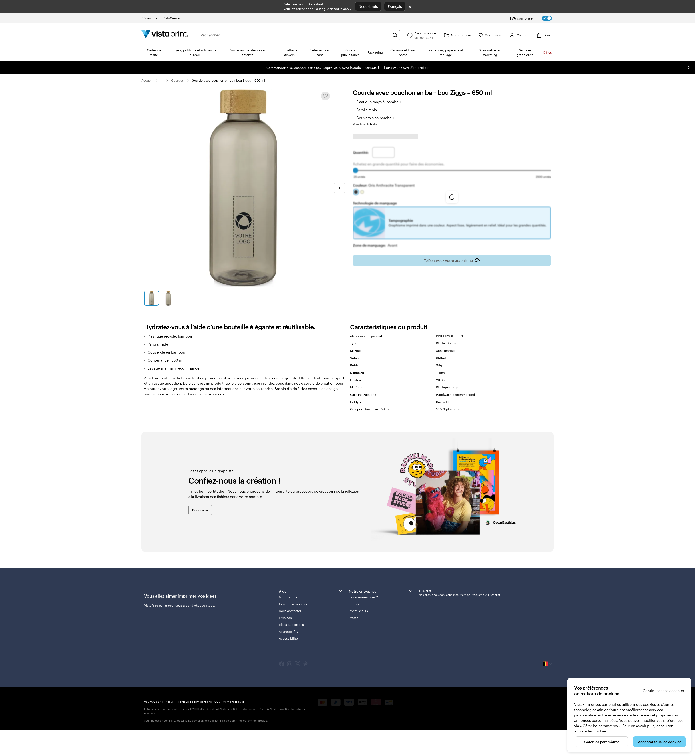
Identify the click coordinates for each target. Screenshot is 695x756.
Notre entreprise (381, 591)
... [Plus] (162, 80)
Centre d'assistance (293, 604)
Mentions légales (233, 701)
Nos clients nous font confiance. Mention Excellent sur (459, 594)
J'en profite (419, 67)
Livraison (285, 618)
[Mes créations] (457, 35)
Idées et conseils (291, 624)
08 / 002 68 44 (153, 701)
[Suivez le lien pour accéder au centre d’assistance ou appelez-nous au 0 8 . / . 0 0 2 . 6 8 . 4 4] (421, 35)
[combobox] (295, 35)
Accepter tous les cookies (659, 742)
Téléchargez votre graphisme (452, 257)
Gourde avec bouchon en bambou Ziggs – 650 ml (228, 80)
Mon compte (288, 597)
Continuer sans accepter (663, 690)
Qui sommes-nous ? (363, 597)
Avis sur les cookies (590, 731)
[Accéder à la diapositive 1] (151, 298)
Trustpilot (425, 590)
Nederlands (368, 6)
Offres (547, 52)
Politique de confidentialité (195, 701)
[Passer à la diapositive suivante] (688, 67)
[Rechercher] (394, 35)
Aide (311, 591)
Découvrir (200, 510)
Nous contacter (290, 611)
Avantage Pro (288, 631)
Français (395, 6)
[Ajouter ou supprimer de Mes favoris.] (325, 96)
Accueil (147, 80)
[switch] (534, 18)
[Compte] (518, 35)
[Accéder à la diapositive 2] (168, 298)
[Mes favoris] (490, 35)
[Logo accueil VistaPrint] (165, 35)
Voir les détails (365, 124)
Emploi (354, 604)
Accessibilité (288, 638)
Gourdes (177, 80)
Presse (353, 618)
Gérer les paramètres (601, 742)
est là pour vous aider (175, 605)
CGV (217, 701)
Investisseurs (358, 611)
